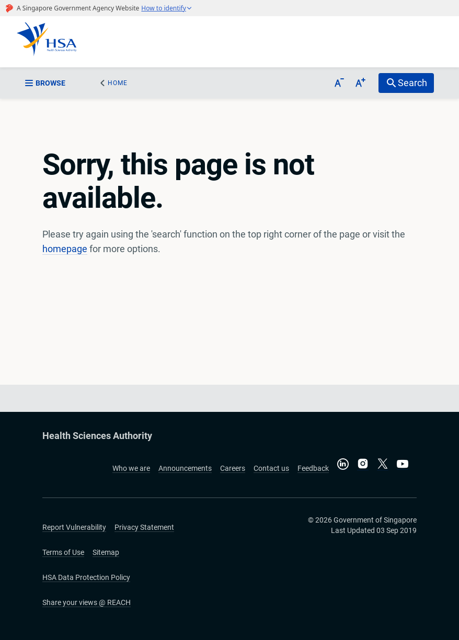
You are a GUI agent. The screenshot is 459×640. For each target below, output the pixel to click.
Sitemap (106, 552)
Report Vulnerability (74, 527)
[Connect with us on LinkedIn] (343, 464)
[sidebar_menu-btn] (51, 83)
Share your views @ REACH (86, 602)
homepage (64, 248)
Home (118, 83)
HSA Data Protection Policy (86, 577)
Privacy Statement (144, 527)
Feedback (313, 468)
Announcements (185, 468)
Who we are (131, 468)
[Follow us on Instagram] (363, 464)
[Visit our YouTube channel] (402, 464)
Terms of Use (63, 552)
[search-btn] (406, 83)
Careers (232, 468)
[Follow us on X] (382, 464)
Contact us (271, 468)
